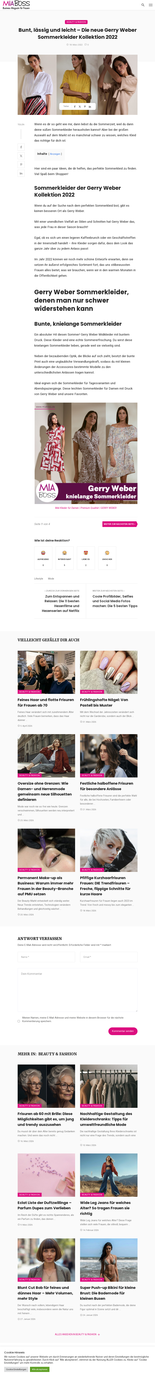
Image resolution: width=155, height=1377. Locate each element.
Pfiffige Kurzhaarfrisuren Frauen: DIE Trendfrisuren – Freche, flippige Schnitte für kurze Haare (105, 886)
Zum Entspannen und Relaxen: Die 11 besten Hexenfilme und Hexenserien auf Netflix (60, 603)
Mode (51, 578)
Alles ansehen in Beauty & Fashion (77, 1334)
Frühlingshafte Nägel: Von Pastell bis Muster (104, 702)
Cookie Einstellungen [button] (16, 1369)
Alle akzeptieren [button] (39, 1369)
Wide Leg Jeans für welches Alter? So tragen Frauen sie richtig (105, 1208)
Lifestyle (38, 578)
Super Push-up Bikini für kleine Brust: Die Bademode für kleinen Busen (108, 1293)
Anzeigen (55, 153)
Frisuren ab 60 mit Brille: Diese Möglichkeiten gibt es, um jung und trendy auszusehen (46, 1119)
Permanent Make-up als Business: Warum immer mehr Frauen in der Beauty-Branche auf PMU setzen (45, 886)
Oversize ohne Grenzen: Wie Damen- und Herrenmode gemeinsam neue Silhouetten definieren (45, 791)
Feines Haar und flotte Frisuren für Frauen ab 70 (46, 702)
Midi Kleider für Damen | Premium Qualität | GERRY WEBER (86, 507)
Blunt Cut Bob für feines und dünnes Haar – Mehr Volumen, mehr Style (45, 1293)
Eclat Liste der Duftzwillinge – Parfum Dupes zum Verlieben (45, 1205)
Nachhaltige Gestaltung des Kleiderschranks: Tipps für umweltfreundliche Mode (106, 1119)
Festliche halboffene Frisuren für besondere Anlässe (106, 786)
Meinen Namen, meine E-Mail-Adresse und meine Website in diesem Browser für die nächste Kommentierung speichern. (73, 1019)
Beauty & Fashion (76, 22)
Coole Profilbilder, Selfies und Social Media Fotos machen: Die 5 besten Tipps (115, 601)
